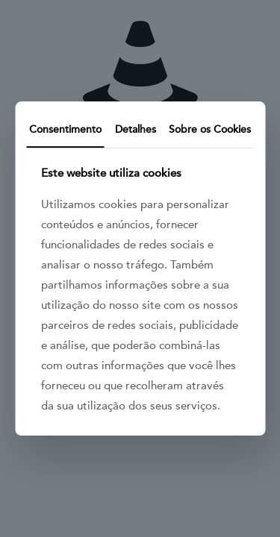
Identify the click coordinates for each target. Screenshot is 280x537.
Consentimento (65, 129)
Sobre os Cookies (210, 129)
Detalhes (135, 129)
